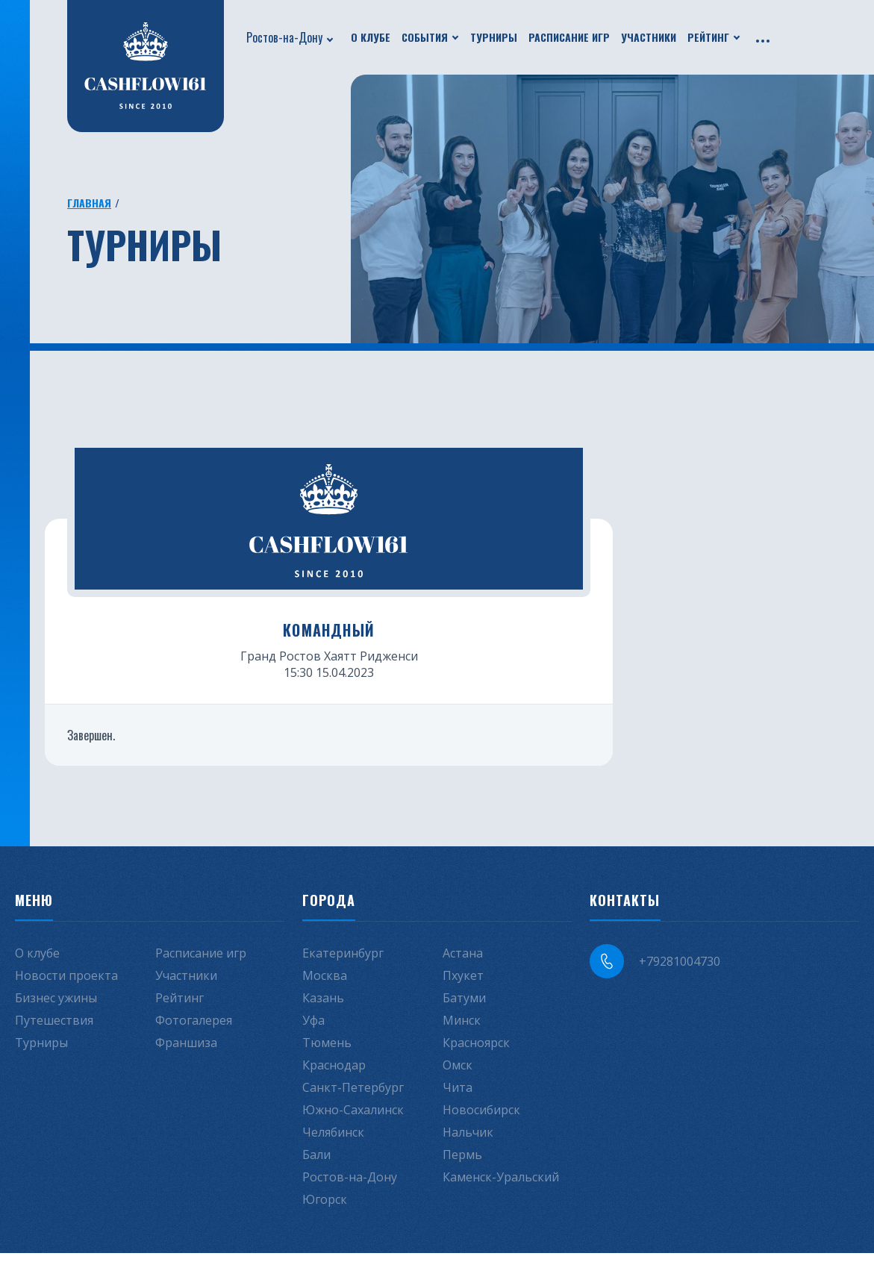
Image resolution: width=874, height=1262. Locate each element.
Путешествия (54, 1029)
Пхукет (463, 984)
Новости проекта (66, 984)
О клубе (370, 37)
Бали (316, 1163)
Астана (463, 962)
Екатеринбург (343, 962)
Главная (89, 202)
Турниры (493, 37)
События (425, 37)
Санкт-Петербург (353, 1096)
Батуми (464, 1007)
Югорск (324, 1208)
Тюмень (327, 1051)
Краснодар (334, 1074)
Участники (648, 37)
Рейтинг (708, 37)
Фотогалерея (193, 1029)
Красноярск (476, 1051)
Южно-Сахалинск (353, 1119)
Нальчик (468, 1141)
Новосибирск (481, 1119)
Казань (323, 1007)
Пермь (462, 1163)
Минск (462, 1029)
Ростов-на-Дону (284, 37)
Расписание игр (569, 37)
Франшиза (186, 1051)
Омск (457, 1074)
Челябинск (333, 1141)
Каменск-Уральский (501, 1186)
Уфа (313, 1029)
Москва (324, 984)
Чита (457, 1096)
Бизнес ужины (56, 1007)
